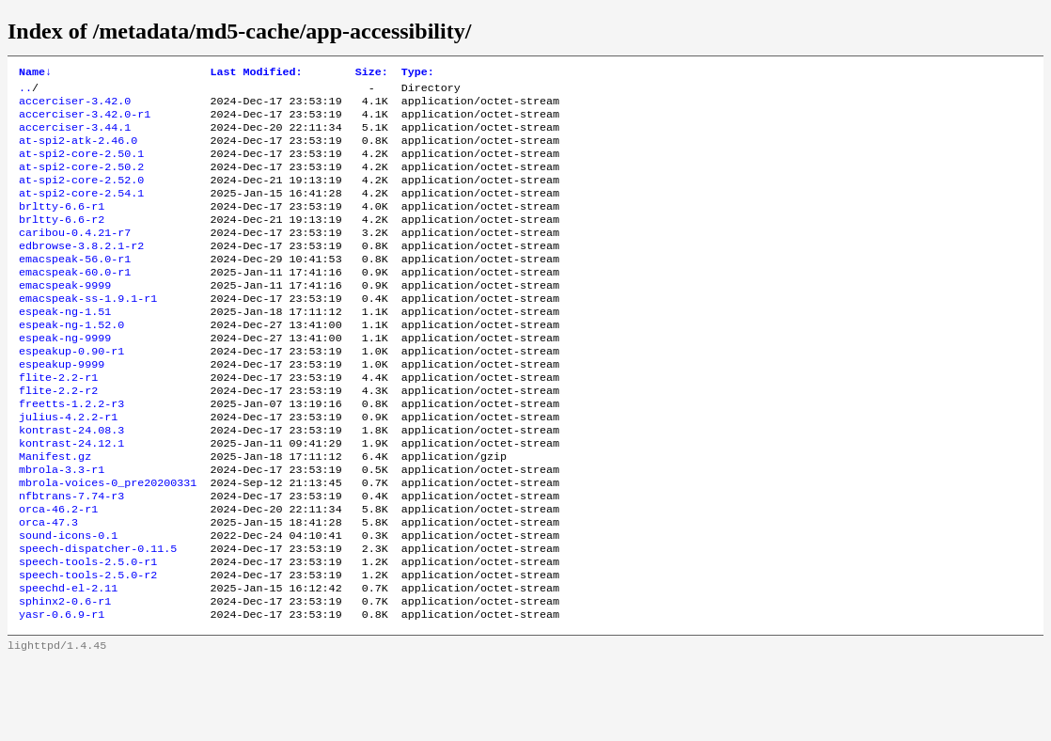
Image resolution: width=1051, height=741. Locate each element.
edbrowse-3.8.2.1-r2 (81, 271)
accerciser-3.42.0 (75, 106)
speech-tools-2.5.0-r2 (88, 647)
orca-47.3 (48, 587)
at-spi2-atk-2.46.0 (78, 151)
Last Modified (256, 73)
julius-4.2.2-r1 (68, 467)
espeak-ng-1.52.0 (71, 362)
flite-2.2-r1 (58, 422)
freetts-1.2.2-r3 (71, 452)
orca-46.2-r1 (58, 572)
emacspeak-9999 (65, 316)
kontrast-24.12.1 (71, 497)
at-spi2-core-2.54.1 (81, 211)
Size (371, 73)
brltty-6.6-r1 (61, 226)
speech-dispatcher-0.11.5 (98, 617)
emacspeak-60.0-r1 (75, 301)
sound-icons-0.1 (68, 602)
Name (35, 73)
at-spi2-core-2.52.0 (81, 196)
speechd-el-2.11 (68, 662)
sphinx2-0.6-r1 (65, 678)
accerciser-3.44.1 (75, 136)
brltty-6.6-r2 (61, 241)
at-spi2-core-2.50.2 (81, 181)
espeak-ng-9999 (65, 377)
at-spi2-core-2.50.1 (81, 166)
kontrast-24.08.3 (71, 482)
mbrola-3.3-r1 (61, 527)
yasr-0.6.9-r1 (61, 693)
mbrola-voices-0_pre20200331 (107, 542)
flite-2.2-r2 (58, 437)
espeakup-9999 (61, 407)
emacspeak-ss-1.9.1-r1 (88, 331)
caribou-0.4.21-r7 (75, 256)
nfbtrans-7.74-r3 (71, 557)
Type (417, 73)
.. (25, 91)
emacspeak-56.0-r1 (75, 286)
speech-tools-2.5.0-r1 (88, 632)
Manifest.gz (55, 512)
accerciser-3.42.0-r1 (84, 121)
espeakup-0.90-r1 (71, 392)
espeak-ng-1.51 (65, 347)
